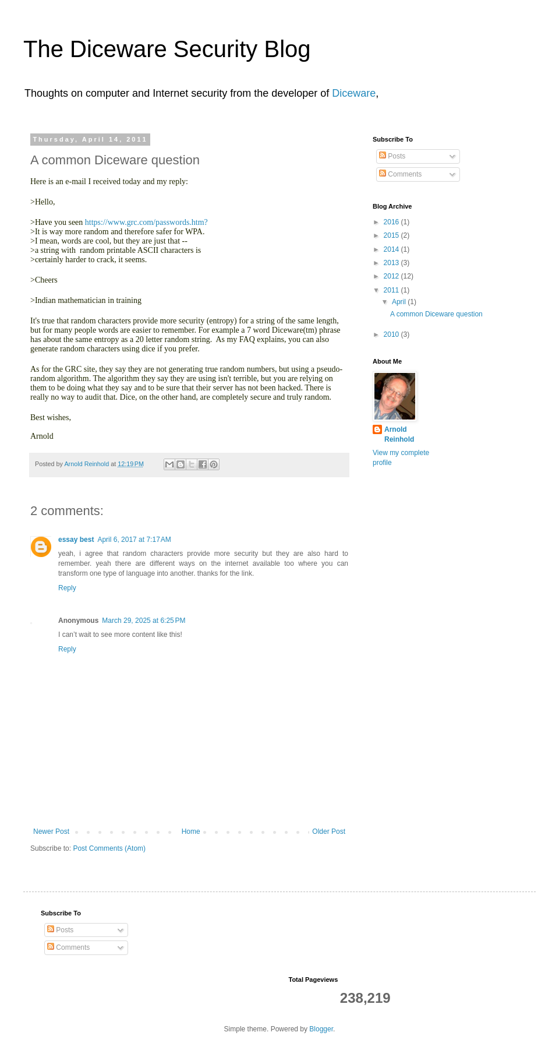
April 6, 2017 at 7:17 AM (134, 539)
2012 (392, 276)
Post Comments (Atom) (109, 848)
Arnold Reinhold (399, 434)
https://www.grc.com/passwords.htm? (146, 222)
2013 (392, 263)
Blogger (321, 1029)
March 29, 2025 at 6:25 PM (143, 620)
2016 (392, 222)
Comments (400, 174)
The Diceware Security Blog (167, 49)
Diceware (354, 93)
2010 (392, 334)
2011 (392, 290)
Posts (392, 156)
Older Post (328, 831)
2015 (392, 235)
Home (191, 831)
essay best (76, 539)
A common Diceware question (436, 314)
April (400, 302)
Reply (67, 588)
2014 (392, 249)
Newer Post (51, 831)
